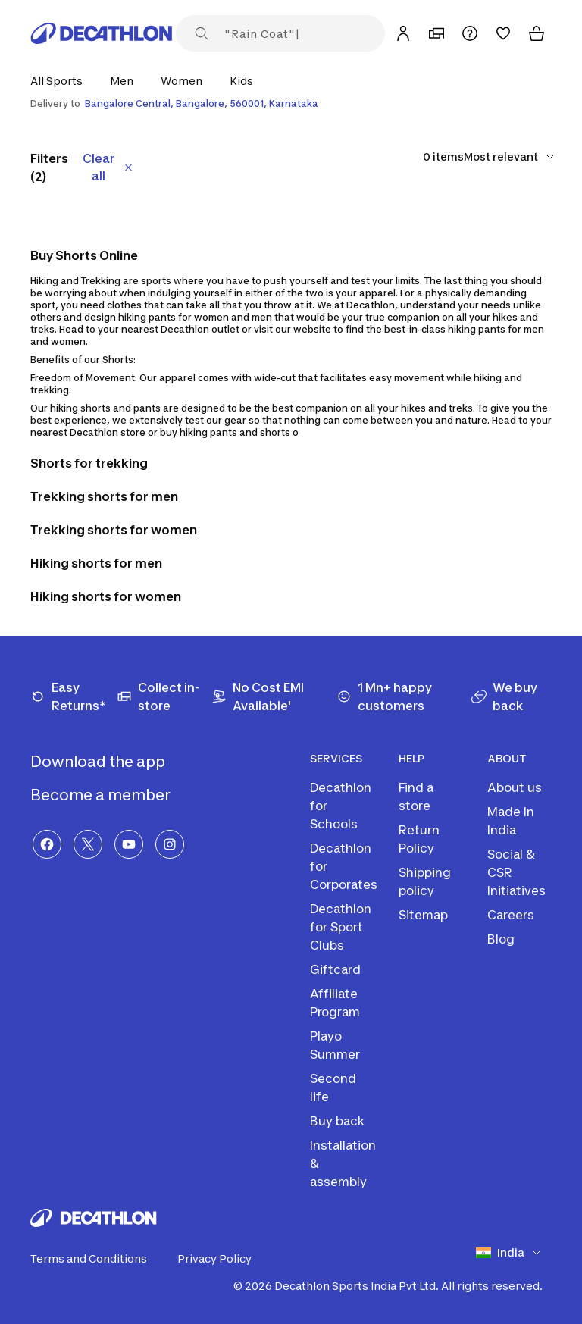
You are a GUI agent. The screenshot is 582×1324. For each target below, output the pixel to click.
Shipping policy (425, 881)
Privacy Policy (223, 1258)
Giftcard (335, 969)
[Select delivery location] (291, 104)
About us (514, 787)
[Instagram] (169, 844)
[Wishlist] (503, 33)
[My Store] (436, 33)
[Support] (470, 33)
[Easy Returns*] (73, 696)
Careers (510, 914)
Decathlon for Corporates (343, 866)
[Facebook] (47, 844)
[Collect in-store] (164, 696)
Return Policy (419, 839)
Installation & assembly (343, 1163)
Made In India (510, 820)
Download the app (109, 762)
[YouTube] (128, 844)
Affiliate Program (335, 1002)
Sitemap (423, 914)
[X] (88, 844)
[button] (61, 81)
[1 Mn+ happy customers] (403, 696)
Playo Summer (335, 1045)
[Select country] (514, 1252)
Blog (501, 939)
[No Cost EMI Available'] (274, 696)
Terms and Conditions (97, 1258)
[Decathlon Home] (101, 33)
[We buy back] (511, 696)
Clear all (109, 167)
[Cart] (536, 33)
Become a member (112, 795)
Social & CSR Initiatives (516, 872)
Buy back (337, 1120)
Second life (333, 1087)
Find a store (416, 796)
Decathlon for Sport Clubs (340, 927)
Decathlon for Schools (340, 805)
